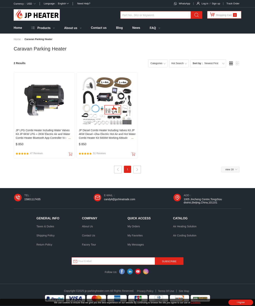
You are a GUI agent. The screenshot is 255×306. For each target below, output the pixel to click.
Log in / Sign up (211, 3)
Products (43, 28)
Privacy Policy (145, 291)
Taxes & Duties (45, 226)
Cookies (195, 302)
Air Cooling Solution (184, 235)
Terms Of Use (166, 291)
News (136, 27)
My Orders (134, 226)
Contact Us (88, 235)
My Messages (136, 244)
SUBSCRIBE (169, 261)
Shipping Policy (45, 235)
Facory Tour (89, 244)
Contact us (99, 27)
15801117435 (32, 199)
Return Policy (44, 244)
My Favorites (135, 235)
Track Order (232, 3)
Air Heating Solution (185, 226)
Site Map (184, 291)
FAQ (153, 28)
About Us (87, 226)
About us (70, 28)
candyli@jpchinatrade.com (119, 199)
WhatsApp (184, 3)
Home (18, 27)
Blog (119, 27)
